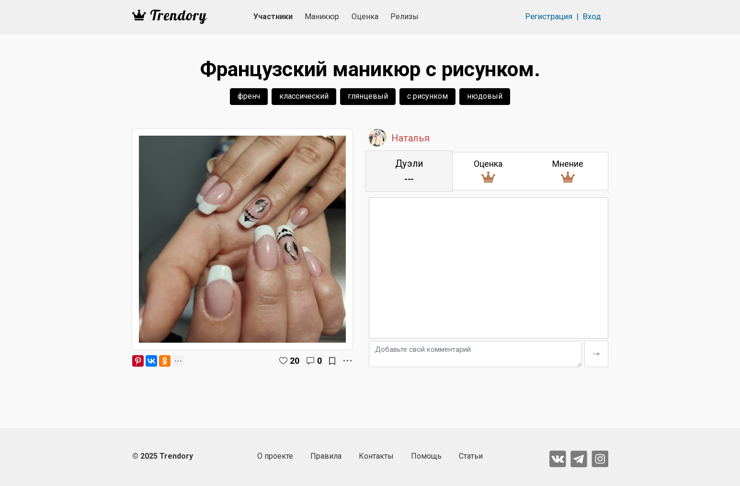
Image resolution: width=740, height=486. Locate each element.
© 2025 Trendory (162, 456)
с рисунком (427, 96)
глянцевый (368, 96)
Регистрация (548, 16)
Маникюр (322, 16)
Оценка (365, 16)
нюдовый (484, 96)
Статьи (471, 456)
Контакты (376, 456)
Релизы (404, 16)
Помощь (426, 456)
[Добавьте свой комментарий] (475, 354)
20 (294, 361)
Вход (592, 16)
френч (249, 96)
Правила (326, 456)
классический (304, 96)
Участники (273, 16)
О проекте (275, 456)
